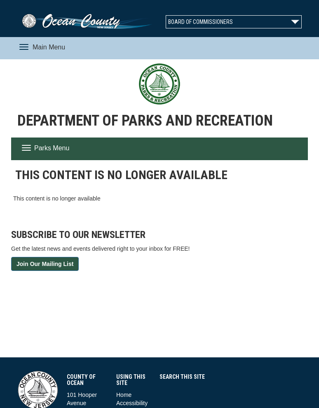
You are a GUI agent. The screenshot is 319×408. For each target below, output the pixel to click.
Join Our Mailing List (44, 264)
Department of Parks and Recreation (145, 120)
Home (123, 395)
